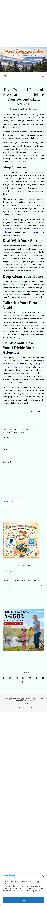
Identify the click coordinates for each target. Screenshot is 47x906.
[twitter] (20, 707)
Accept (23, 900)
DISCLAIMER (23, 704)
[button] (43, 876)
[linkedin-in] (31, 707)
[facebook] (16, 707)
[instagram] (24, 707)
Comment (7, 462)
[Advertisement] (23, 23)
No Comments (31, 109)
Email (6, 449)
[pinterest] (28, 707)
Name (6, 437)
